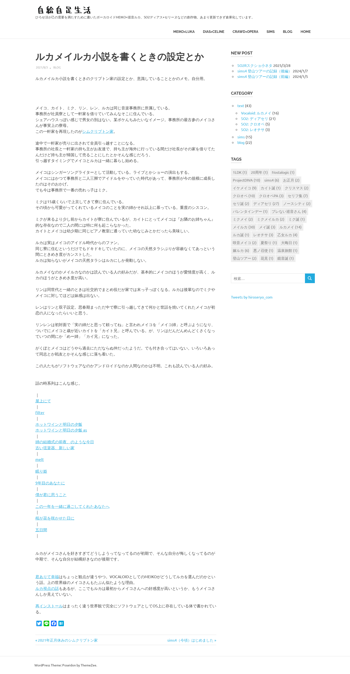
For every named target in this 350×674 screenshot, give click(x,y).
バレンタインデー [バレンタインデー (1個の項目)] (250, 211)
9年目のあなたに (50, 482)
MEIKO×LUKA (184, 32)
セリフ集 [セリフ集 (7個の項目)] (298, 195)
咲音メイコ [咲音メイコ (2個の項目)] (244, 242)
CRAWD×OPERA (245, 32)
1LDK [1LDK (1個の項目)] (240, 172)
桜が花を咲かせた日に (54, 517)
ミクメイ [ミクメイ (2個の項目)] (243, 219)
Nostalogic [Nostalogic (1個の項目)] (283, 172)
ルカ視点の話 (47, 588)
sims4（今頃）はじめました (190, 640)
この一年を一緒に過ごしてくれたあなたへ (72, 506)
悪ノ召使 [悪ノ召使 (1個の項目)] (263, 250)
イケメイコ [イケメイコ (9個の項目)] (244, 187)
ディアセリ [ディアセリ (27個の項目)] (266, 203)
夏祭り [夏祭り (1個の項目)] (269, 242)
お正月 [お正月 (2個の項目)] (291, 180)
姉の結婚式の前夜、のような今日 (64, 441)
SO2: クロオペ (253, 124)
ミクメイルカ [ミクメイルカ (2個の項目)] (270, 219)
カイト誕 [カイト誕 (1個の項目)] (271, 187)
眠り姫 (41, 471)
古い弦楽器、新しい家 (54, 447)
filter (40, 412)
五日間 (41, 529)
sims (271, 32)
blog (287, 32)
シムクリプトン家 (98, 131)
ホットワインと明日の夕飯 (58, 424)
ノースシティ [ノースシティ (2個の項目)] (296, 203)
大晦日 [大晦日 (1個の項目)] (289, 242)
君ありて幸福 (47, 576)
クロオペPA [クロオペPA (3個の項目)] (271, 195)
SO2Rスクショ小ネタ (254, 65)
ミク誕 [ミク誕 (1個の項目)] (296, 219)
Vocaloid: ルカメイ (256, 113)
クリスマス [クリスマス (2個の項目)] (296, 187)
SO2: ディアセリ (254, 118)
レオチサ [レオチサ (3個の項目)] (263, 234)
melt (39, 459)
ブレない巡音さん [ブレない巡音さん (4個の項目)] (289, 211)
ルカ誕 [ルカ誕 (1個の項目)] (241, 234)
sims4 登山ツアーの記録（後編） (264, 70)
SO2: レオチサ (253, 129)
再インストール (49, 605)
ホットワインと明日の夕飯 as (61, 429)
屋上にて (43, 400)
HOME (306, 32)
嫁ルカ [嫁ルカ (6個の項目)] (241, 250)
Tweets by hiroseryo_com (252, 297)
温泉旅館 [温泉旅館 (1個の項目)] (287, 250)
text (240, 105)
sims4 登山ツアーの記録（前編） (264, 76)
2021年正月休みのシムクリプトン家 (68, 640)
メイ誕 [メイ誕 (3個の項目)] (267, 227)
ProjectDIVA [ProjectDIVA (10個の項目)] (246, 180)
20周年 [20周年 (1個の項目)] (259, 172)
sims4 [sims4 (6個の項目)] (271, 180)
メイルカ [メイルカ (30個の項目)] (244, 227)
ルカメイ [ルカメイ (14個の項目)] (290, 227)
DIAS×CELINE (213, 32)
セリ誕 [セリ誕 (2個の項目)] (241, 203)
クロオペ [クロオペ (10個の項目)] (244, 195)
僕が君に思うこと (51, 494)
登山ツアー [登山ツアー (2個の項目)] (244, 258)
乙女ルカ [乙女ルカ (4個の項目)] (287, 234)
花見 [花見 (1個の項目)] (267, 258)
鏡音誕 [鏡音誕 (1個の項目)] (285, 258)
